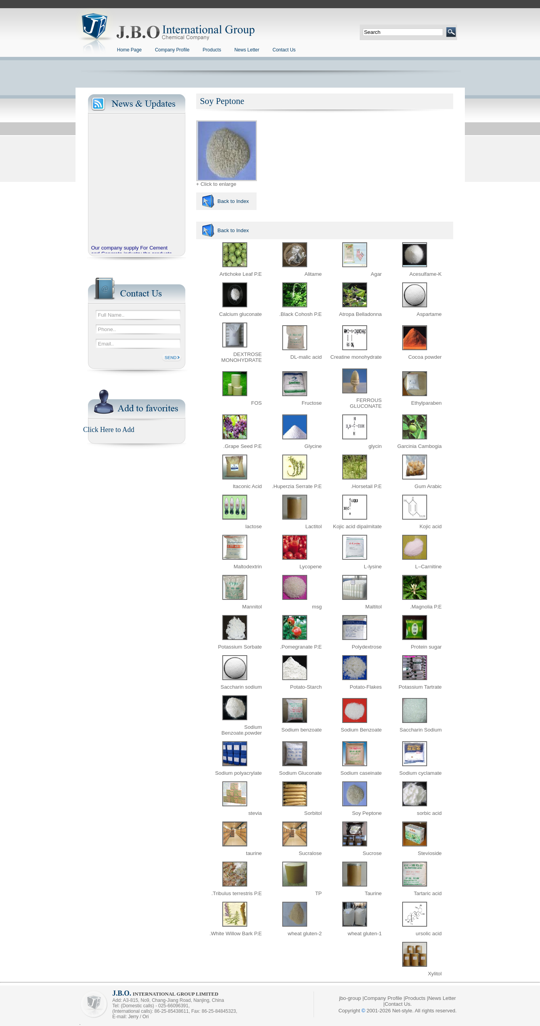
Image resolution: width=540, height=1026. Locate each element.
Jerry (133, 1016)
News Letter (246, 50)
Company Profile (172, 50)
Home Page (129, 50)
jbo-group (350, 998)
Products (212, 50)
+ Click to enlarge (226, 181)
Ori (145, 1016)
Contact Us (284, 50)
